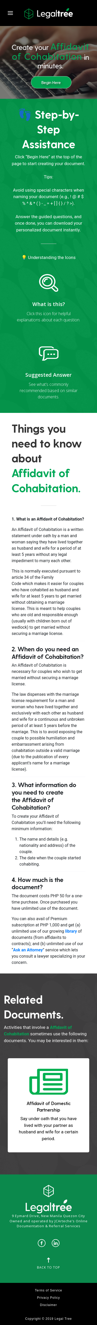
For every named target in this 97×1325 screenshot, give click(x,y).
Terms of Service (48, 1290)
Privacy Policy (48, 1298)
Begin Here (51, 82)
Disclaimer (48, 1305)
